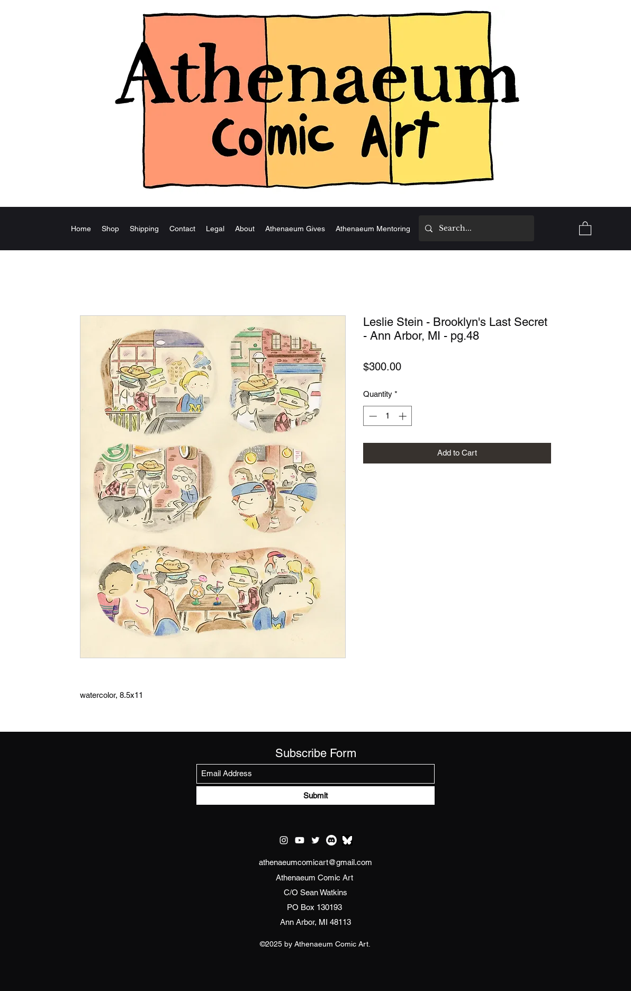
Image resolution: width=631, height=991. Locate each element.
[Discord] (331, 840)
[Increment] (403, 416)
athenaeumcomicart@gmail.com (315, 862)
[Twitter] (315, 840)
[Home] (315, 99)
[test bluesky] (347, 840)
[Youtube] (299, 840)
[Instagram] (283, 840)
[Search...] (475, 228)
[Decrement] (372, 416)
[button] (585, 228)
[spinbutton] (387, 416)
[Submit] (315, 795)
